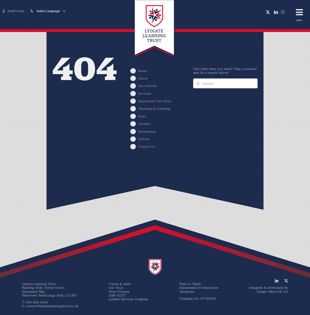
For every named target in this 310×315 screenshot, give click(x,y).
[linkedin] (276, 12)
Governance (147, 131)
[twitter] (268, 12)
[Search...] (225, 83)
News (142, 116)
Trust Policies (119, 291)
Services (144, 93)
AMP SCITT (117, 295)
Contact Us (146, 146)
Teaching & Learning (154, 109)
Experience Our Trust (154, 101)
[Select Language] (51, 11)
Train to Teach (190, 284)
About (143, 78)
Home (142, 71)
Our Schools (147, 86)
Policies (144, 139)
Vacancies (187, 291)
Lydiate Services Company (128, 299)
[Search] (198, 83)
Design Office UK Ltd (272, 291)
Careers (144, 124)
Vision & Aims (120, 284)
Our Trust (116, 287)
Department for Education (198, 287)
